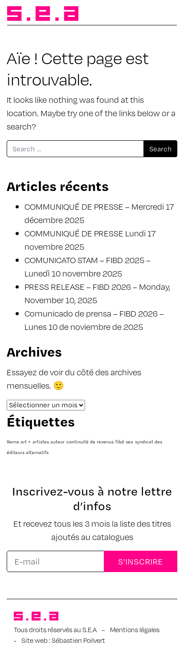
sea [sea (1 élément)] (129, 442)
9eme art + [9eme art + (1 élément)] (19, 442)
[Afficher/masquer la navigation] (162, 14)
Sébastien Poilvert (78, 640)
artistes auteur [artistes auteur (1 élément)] (49, 442)
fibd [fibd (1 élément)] (119, 442)
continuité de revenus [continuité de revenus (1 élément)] (90, 442)
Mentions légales (134, 629)
